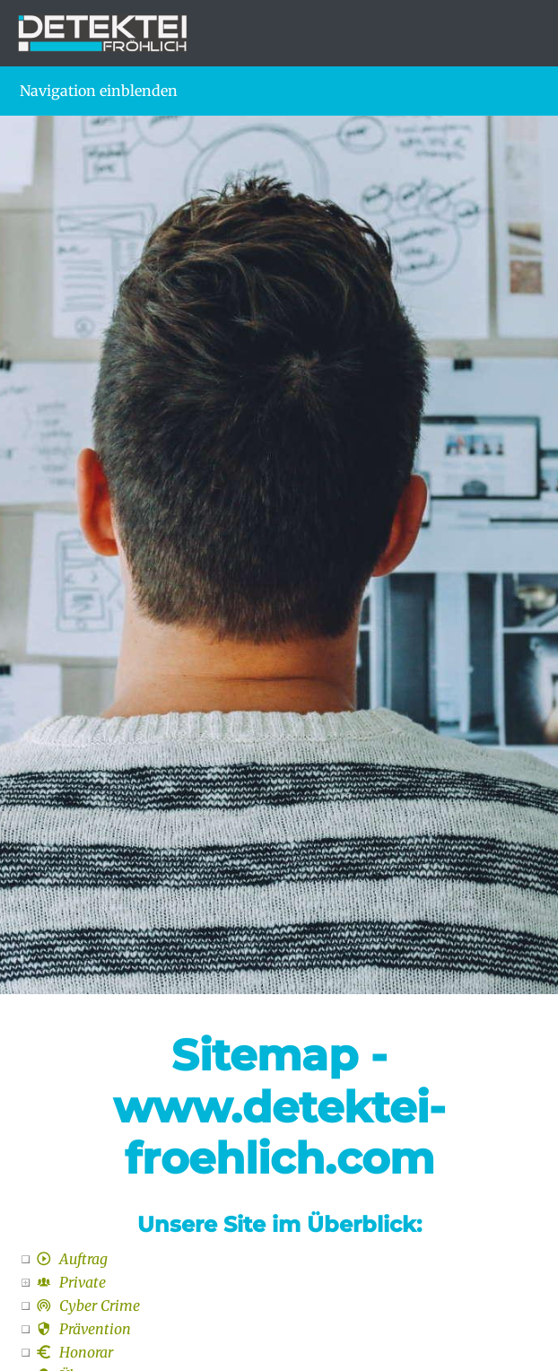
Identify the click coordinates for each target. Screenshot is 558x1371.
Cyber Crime (88, 1305)
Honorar (74, 1352)
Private (71, 1282)
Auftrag (72, 1259)
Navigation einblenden (99, 91)
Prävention (83, 1329)
